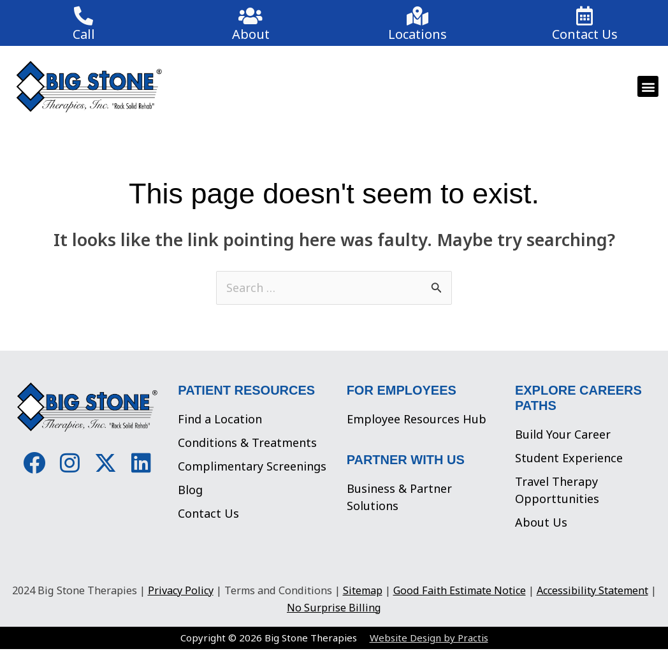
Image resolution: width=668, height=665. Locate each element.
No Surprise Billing (334, 608)
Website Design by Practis (429, 637)
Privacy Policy (181, 590)
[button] (647, 86)
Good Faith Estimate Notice (459, 590)
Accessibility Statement (592, 590)
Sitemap (362, 590)
